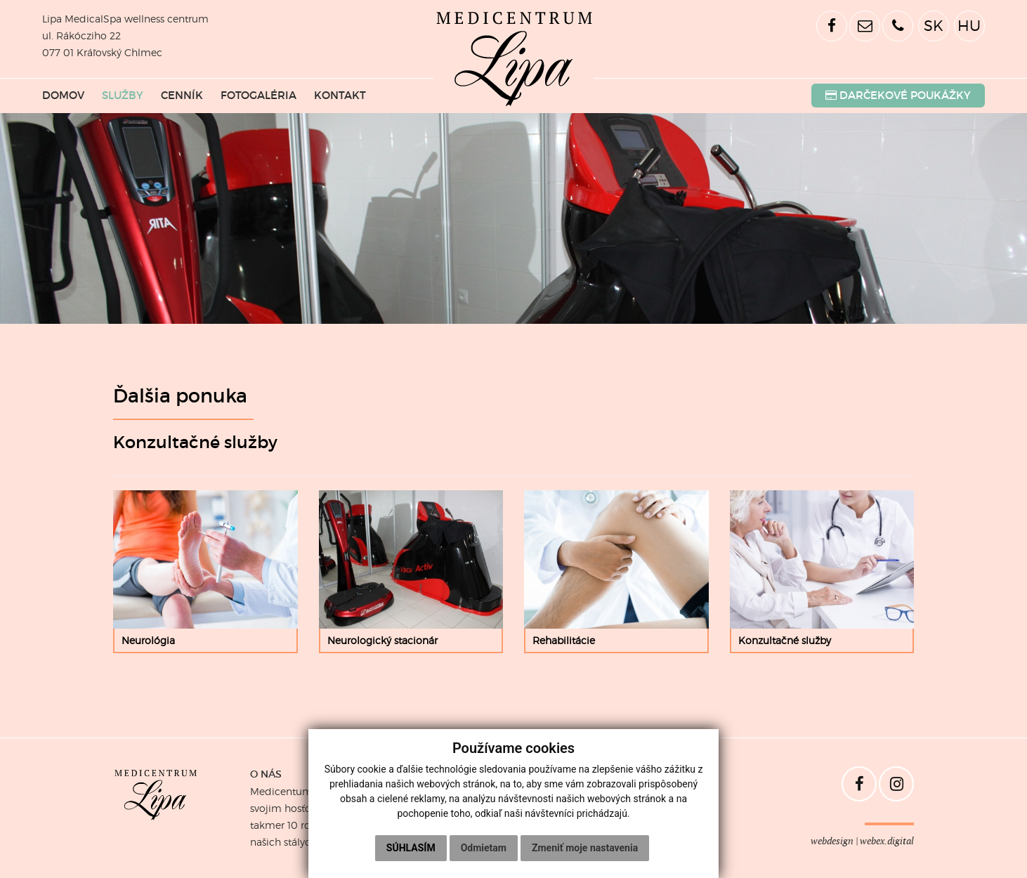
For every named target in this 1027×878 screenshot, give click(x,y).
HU (969, 25)
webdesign (832, 841)
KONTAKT (340, 95)
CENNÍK (182, 95)
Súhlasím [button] (411, 847)
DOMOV (63, 95)
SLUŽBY (122, 95)
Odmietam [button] (483, 847)
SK (933, 25)
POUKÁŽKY (898, 95)
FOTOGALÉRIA (258, 95)
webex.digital (887, 841)
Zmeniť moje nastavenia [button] (585, 847)
